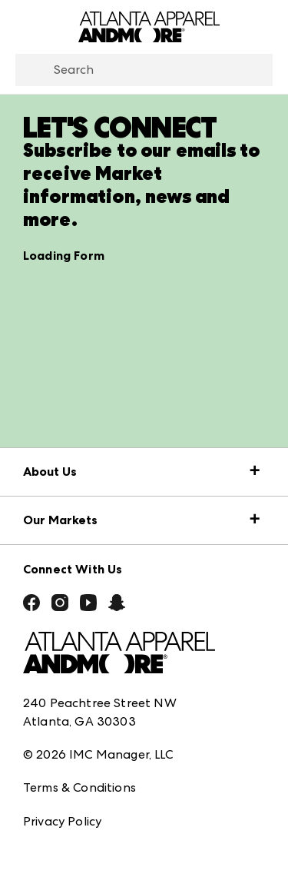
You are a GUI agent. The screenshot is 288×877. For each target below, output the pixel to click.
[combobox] (144, 70)
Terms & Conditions (79, 787)
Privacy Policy (62, 821)
